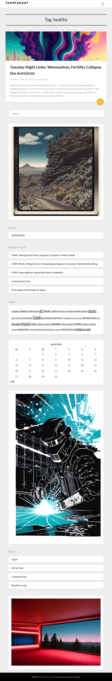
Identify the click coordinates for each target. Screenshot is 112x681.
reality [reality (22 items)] (78, 323)
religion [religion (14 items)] (85, 324)
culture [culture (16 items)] (84, 311)
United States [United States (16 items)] (67, 329)
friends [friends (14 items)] (29, 318)
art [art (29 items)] (41, 311)
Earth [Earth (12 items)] (13, 318)
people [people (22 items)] (56, 323)
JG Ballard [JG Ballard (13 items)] (68, 318)
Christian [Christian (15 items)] (70, 311)
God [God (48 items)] (37, 317)
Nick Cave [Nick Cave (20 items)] (37, 323)
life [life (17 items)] (84, 318)
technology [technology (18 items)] (23, 329)
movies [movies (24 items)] (16, 323)
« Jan (12, 381)
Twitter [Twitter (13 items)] (58, 329)
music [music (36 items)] (26, 323)
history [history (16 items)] (60, 318)
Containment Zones (20, 281)
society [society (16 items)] (92, 324)
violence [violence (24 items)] (79, 329)
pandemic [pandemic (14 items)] (47, 324)
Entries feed (17, 568)
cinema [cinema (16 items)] (77, 311)
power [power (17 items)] (70, 324)
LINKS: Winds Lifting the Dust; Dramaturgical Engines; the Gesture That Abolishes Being (54, 263)
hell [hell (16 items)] (54, 318)
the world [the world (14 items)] (42, 329)
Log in (14, 559)
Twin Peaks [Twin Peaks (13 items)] (50, 329)
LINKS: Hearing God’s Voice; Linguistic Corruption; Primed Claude (43, 255)
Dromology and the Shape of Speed (28, 290)
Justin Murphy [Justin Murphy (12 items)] (77, 318)
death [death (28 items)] (92, 311)
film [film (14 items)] (24, 318)
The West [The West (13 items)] (33, 329)
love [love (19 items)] (93, 317)
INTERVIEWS (18, 235)
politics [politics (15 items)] (63, 324)
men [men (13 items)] (98, 318)
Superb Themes (73, 677)
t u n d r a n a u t (17, 3)
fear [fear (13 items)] (20, 318)
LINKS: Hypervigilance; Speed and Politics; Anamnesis (37, 272)
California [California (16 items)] (55, 311)
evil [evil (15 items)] (17, 318)
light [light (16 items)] (89, 318)
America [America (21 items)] (25, 311)
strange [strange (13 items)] (14, 329)
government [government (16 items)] (46, 318)
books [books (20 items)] (47, 311)
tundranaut (42, 79)
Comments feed (18, 576)
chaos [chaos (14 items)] (63, 311)
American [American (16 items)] (34, 311)
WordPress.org (18, 585)
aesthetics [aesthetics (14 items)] (15, 311)
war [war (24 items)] (88, 329)
